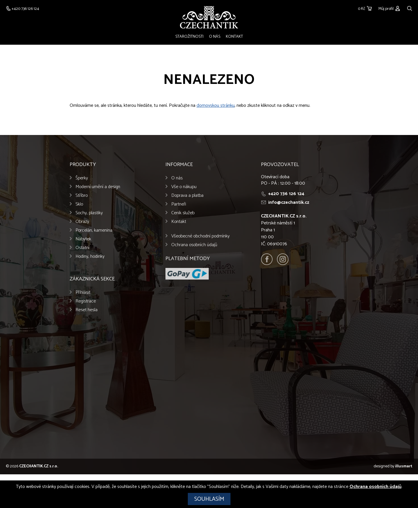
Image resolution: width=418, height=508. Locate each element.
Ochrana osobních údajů (194, 245)
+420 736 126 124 (286, 194)
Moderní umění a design (97, 187)
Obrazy (82, 222)
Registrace (85, 301)
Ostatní (82, 248)
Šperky (81, 178)
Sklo (79, 204)
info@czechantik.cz (288, 202)
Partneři (178, 204)
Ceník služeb (182, 213)
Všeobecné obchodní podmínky (200, 236)
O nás (214, 36)
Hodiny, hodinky (90, 256)
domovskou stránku (216, 105)
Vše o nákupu (184, 187)
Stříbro (81, 195)
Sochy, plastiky (89, 213)
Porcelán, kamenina (93, 230)
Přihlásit (82, 292)
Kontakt (234, 36)
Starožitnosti (189, 36)
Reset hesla (86, 310)
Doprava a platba (187, 195)
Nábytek (83, 239)
